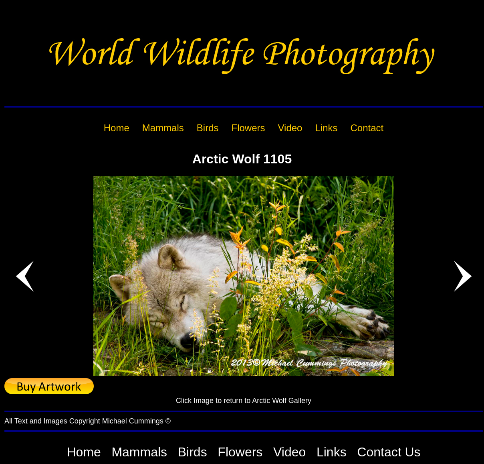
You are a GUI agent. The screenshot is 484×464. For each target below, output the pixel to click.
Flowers (240, 452)
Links (332, 452)
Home (84, 452)
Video (289, 452)
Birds (192, 452)
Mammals (139, 452)
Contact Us (388, 452)
